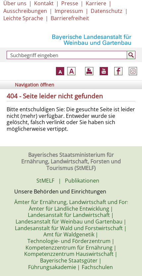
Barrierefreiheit (70, 18)
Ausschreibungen (25, 11)
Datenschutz (106, 11)
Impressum (69, 11)
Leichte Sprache (23, 18)
